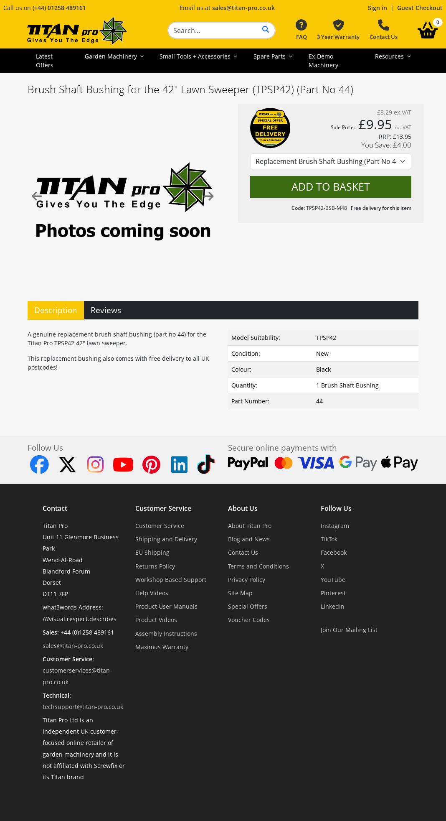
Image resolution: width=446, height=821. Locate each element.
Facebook (334, 552)
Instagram (335, 526)
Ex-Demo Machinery (323, 60)
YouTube (333, 580)
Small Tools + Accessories (196, 56)
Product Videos (156, 620)
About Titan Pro (249, 526)
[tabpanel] (223, 368)
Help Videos (151, 593)
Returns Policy (155, 566)
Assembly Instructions (166, 633)
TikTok (329, 539)
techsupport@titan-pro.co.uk (83, 707)
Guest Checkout (420, 8)
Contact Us (384, 30)
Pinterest (333, 593)
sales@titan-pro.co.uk (243, 8)
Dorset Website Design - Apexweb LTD (252, 797)
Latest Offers (44, 60)
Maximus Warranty (161, 647)
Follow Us (336, 508)
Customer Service (163, 508)
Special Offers (247, 606)
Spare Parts (270, 56)
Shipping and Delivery (166, 539)
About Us (243, 508)
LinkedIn (333, 606)
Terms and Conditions (258, 566)
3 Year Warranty (338, 30)
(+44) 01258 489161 (59, 8)
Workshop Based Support (170, 580)
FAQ (301, 30)
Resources (390, 56)
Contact (55, 508)
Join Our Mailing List (349, 630)
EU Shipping (152, 552)
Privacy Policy (246, 580)
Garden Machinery (112, 56)
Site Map (240, 593)
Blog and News (249, 539)
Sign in (377, 8)
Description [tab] (55, 310)
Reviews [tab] (106, 310)
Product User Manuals (166, 606)
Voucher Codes (249, 620)
